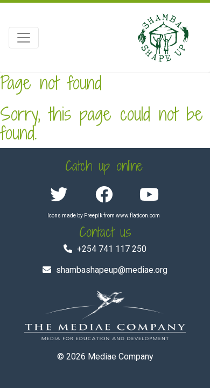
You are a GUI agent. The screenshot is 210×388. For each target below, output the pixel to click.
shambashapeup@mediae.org (111, 270)
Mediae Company (120, 356)
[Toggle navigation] (24, 37)
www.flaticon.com (138, 215)
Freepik (93, 215)
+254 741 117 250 (111, 249)
